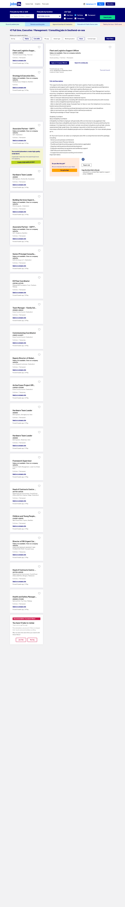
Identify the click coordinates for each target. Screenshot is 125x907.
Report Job (86, 165)
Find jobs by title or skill (19, 12)
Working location (70, 38)
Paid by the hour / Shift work (112, 24)
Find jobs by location (45, 12)
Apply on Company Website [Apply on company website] (59, 63)
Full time (79, 15)
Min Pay (32, 640)
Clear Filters (110, 38)
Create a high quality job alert (27, 162)
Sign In (101, 4)
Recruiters (110, 4)
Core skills (37, 38)
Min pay (46, 38)
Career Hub (29, 4)
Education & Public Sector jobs (87, 24)
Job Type (67, 12)
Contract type (91, 38)
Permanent (90, 15)
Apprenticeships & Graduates (62, 24)
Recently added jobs (12, 24)
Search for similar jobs (81, 63)
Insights (37, 4)
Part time (68, 15)
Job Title (21, 640)
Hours (81, 38)
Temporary (79, 18)
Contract (68, 18)
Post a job (45, 4)
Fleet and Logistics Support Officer (64, 50)
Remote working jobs (37, 24)
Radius (27, 38)
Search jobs (107, 17)
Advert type (57, 38)
